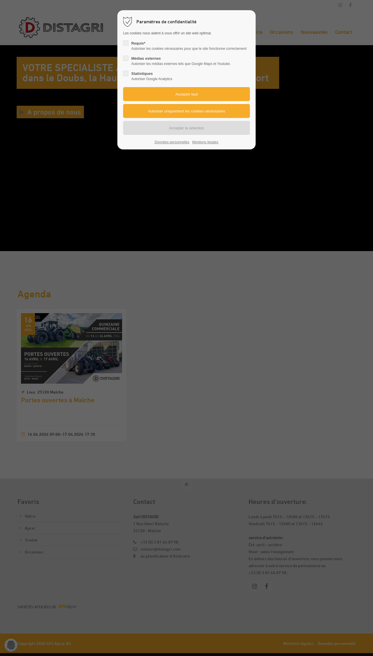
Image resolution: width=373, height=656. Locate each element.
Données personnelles (171, 142)
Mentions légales (205, 142)
